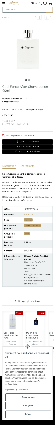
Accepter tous (28, 397)
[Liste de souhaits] (44, 3)
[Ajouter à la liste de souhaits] (27, 151)
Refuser (28, 414)
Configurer (28, 405)
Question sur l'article (27, 141)
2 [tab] (29, 80)
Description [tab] (9, 165)
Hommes (28, 220)
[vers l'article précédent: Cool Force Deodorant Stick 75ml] (38, 17)
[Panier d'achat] (50, 3)
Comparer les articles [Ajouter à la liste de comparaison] (27, 146)
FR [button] (32, 3)
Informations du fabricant (12, 342)
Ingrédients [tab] (27, 165)
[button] (40, 3)
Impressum (10, 389)
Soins (27, 234)
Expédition (25, 124)
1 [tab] (26, 80)
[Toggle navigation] (3, 3)
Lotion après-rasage (32, 225)
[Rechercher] (24, 10)
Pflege (16, 101)
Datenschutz (23, 389)
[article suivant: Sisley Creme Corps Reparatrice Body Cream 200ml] (48, 17)
